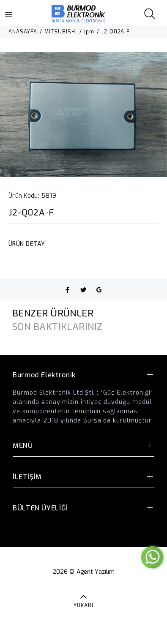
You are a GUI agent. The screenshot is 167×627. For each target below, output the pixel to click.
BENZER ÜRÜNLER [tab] (52, 313)
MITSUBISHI (60, 31)
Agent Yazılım (96, 572)
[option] (83, 114)
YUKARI (83, 605)
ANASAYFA (22, 31)
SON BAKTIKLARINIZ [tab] (57, 327)
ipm (89, 31)
